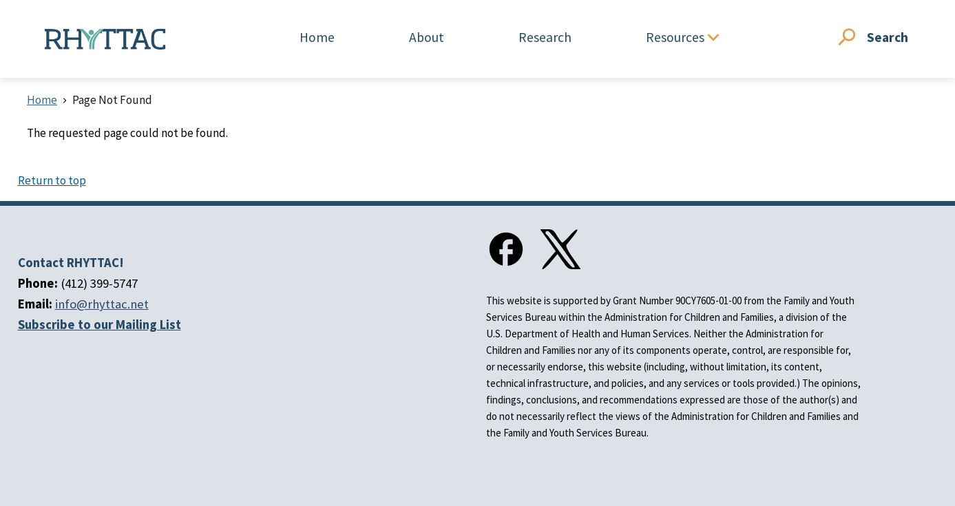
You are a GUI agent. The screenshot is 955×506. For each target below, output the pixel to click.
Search (887, 37)
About (426, 37)
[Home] (105, 39)
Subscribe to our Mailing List (99, 325)
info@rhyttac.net (102, 304)
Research (544, 37)
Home (317, 37)
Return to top (52, 180)
